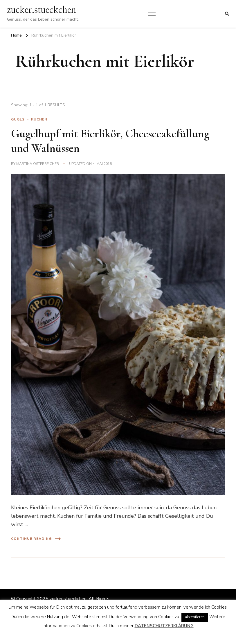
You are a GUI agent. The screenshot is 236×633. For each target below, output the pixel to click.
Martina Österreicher (37, 163)
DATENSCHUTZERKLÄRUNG (164, 626)
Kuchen (39, 119)
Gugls (18, 119)
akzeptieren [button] (195, 617)
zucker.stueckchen (41, 10)
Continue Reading (36, 539)
